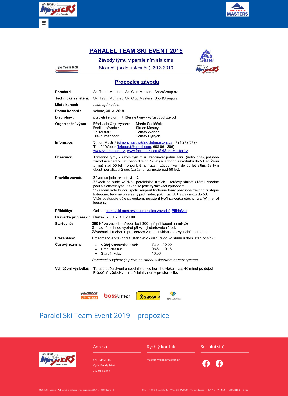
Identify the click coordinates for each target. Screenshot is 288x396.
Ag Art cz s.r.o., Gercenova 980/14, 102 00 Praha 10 (92, 390)
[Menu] (43, 23)
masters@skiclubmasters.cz (163, 360)
